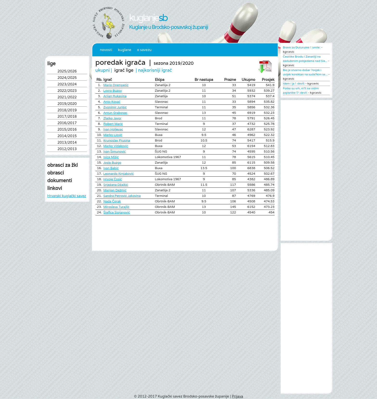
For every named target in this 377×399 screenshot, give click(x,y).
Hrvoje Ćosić (112, 179)
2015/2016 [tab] (67, 130)
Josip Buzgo (112, 163)
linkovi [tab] (54, 188)
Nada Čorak (112, 201)
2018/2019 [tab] (67, 110)
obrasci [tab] (55, 172)
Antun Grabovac (115, 113)
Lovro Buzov (112, 91)
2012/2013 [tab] (67, 149)
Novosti (106, 49)
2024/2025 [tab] (67, 78)
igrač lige (123, 70)
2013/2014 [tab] (67, 143)
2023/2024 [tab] (67, 84)
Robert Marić (113, 124)
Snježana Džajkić (115, 185)
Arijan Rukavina (114, 96)
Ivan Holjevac (113, 129)
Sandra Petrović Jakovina (122, 196)
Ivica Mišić (111, 157)
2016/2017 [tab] (67, 123)
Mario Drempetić (115, 85)
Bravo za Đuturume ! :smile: (301, 47)
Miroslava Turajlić (116, 207)
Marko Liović (112, 135)
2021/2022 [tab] (67, 97)
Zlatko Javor (112, 118)
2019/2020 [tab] (67, 104)
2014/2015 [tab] (67, 136)
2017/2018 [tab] (67, 117)
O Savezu (144, 49)
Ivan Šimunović (114, 151)
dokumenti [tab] (59, 180)
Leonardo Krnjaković (118, 174)
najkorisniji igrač (155, 70)
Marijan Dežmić (114, 190)
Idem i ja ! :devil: (294, 83)
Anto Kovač (111, 102)
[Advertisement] (67, 252)
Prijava (237, 396)
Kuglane (124, 49)
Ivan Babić (111, 168)
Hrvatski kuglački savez (66, 195)
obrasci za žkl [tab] (62, 165)
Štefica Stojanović (116, 212)
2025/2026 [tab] (67, 71)
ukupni (102, 70)
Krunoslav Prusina (116, 140)
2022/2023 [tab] (67, 91)
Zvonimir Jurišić (115, 107)
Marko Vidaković (115, 146)
